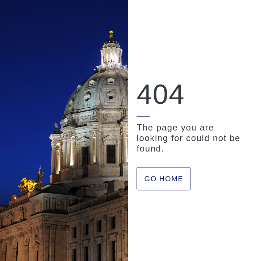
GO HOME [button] (164, 179)
